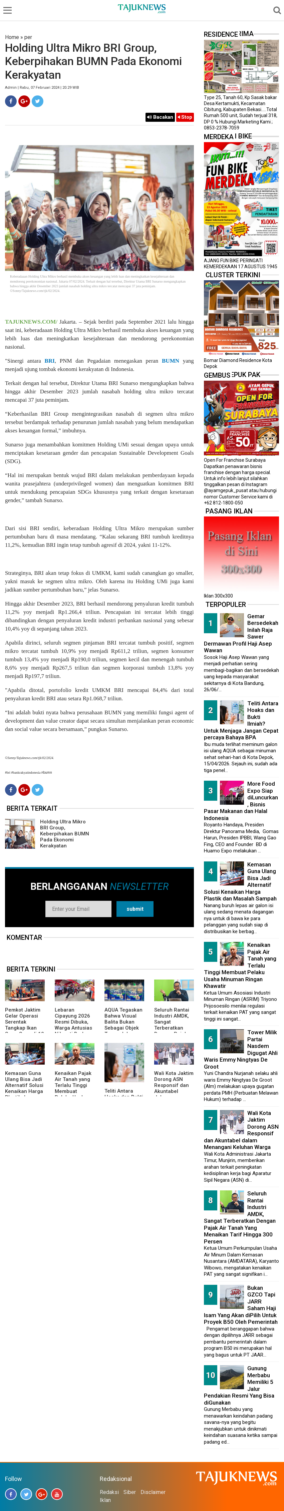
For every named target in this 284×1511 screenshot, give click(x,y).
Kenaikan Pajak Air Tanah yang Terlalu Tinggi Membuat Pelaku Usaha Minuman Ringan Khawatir (74, 1091)
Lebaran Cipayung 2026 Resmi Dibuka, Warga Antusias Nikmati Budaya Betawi (73, 1025)
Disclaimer (153, 1492)
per (28, 37)
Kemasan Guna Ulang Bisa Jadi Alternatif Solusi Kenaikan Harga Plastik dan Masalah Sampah (24, 1091)
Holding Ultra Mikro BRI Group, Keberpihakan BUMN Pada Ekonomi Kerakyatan (64, 834)
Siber (129, 1492)
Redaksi (109, 1492)
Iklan (105, 1500)
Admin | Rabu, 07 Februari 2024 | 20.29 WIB (42, 87)
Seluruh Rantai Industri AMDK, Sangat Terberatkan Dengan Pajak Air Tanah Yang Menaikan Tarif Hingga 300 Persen (240, 1217)
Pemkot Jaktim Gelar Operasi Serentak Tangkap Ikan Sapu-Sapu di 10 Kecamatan (24, 1025)
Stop (185, 117)
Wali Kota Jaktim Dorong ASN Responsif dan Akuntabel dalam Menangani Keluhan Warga (174, 1091)
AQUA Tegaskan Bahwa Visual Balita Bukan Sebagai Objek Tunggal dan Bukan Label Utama (123, 1028)
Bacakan (160, 117)
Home (12, 37)
